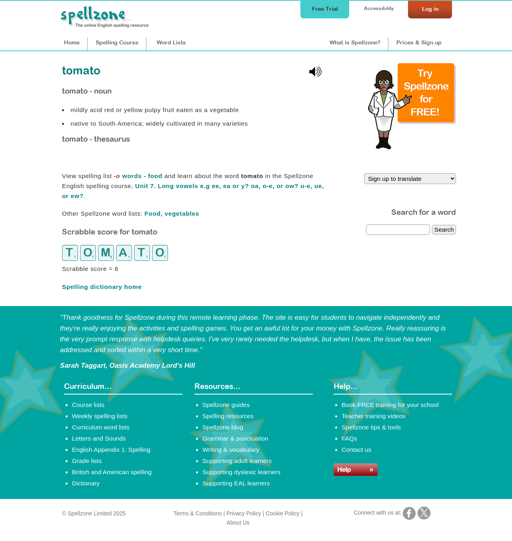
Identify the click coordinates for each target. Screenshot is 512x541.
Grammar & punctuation (235, 438)
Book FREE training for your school (390, 404)
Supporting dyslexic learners (241, 472)
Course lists (88, 404)
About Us (237, 522)
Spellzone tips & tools (371, 427)
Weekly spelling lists (100, 416)
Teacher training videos (374, 416)
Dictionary (86, 483)
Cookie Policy (283, 513)
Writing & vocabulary (230, 449)
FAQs (349, 438)
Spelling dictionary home (102, 286)
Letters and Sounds (99, 438)
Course (117, 42)
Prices (419, 42)
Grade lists (87, 460)
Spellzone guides (226, 404)
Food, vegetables (171, 213)
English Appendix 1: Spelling (111, 449)
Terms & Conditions (198, 513)
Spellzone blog (222, 427)
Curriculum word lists (101, 427)
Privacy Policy (243, 513)
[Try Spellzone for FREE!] (412, 147)
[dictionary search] (398, 229)
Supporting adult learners (237, 460)
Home (72, 42)
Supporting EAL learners (236, 483)
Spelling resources (228, 416)
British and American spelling (112, 472)
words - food (138, 175)
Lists (171, 42)
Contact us (356, 449)
